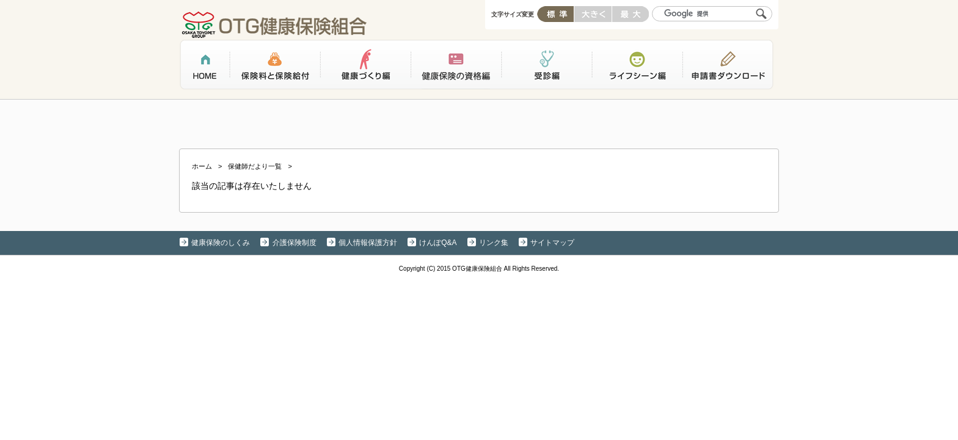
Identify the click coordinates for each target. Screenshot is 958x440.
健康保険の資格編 (456, 66)
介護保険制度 (294, 242)
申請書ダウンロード (727, 66)
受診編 (546, 66)
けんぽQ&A (437, 242)
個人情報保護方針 (367, 242)
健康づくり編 (365, 66)
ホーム (205, 66)
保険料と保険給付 (275, 66)
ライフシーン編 (636, 66)
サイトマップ (552, 242)
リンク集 (493, 242)
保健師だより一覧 (255, 166)
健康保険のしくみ (220, 242)
